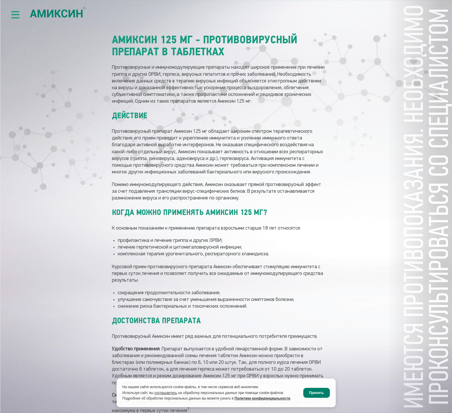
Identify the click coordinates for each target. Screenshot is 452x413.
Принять (316, 393)
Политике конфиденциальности (262, 398)
